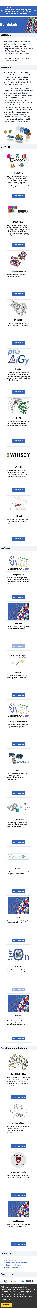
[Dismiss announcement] (34, 11)
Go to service (18, 196)
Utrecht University (13, 1267)
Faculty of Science (13, 1265)
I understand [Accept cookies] (6, 1305)
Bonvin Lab (11, 1260)
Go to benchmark (18, 1097)
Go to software (18, 597)
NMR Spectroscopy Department (18, 1263)
